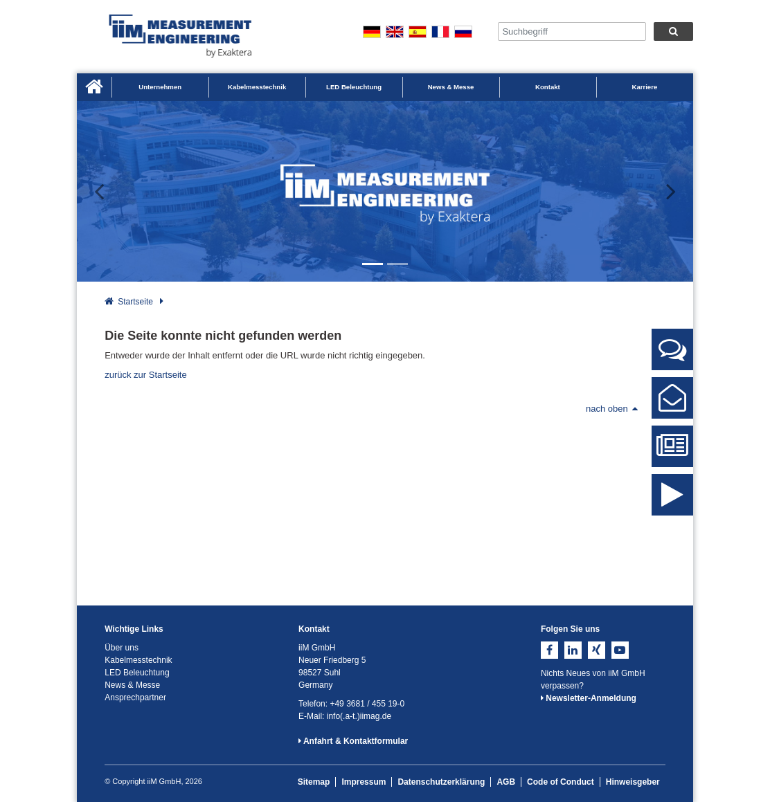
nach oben (612, 408)
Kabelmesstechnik (257, 87)
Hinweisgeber (633, 782)
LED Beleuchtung (354, 87)
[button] (107, 191)
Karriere (644, 87)
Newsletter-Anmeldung (588, 698)
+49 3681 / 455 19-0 (367, 704)
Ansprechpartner (672, 355)
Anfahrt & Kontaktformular (353, 741)
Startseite (135, 302)
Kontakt (547, 87)
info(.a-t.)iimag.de (359, 716)
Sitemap (314, 782)
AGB (505, 782)
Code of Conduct (560, 782)
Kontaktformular (672, 403)
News (672, 451)
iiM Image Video (672, 506)
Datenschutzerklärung (441, 782)
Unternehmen (159, 87)
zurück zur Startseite (146, 375)
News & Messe (451, 87)
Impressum (363, 782)
